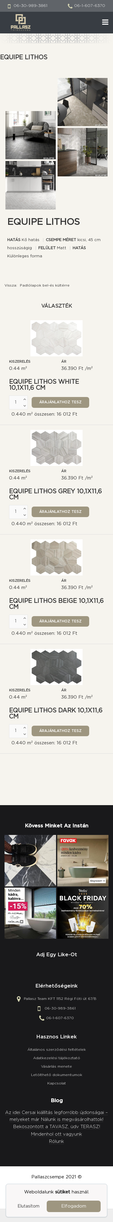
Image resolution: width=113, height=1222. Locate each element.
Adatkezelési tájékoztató (56, 1058)
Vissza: (37, 285)
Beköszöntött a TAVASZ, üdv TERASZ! (56, 1126)
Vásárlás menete (56, 1066)
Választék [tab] (56, 306)
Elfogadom (73, 1206)
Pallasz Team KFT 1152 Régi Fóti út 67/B (60, 998)
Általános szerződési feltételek (56, 1049)
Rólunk (56, 1141)
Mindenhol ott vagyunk (56, 1134)
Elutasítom (28, 1206)
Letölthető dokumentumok (56, 1075)
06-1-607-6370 (89, 6)
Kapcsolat (56, 1083)
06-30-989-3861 (30, 6)
